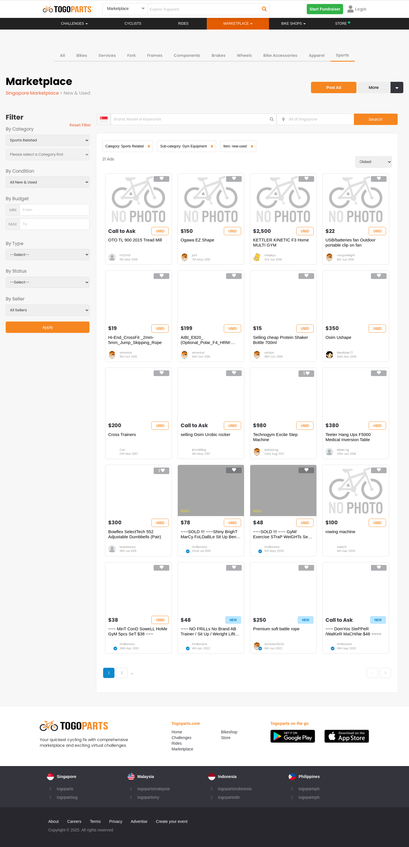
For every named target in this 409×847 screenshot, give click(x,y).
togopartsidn (229, 797)
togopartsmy (148, 797)
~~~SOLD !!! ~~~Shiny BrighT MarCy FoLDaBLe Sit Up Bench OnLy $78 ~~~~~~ (211, 534)
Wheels (244, 55)
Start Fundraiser (325, 9)
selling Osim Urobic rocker (205, 434)
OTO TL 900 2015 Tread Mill (135, 239)
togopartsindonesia (235, 788)
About (53, 821)
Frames (154, 55)
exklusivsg (271, 450)
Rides (183, 24)
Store (225, 737)
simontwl (126, 353)
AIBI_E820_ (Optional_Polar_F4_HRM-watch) (206, 340)
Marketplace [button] (238, 24)
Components (187, 55)
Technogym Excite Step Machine (275, 437)
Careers (74, 821)
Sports (342, 55)
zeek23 (342, 547)
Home (177, 732)
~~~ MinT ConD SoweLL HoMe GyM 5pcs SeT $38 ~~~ (137, 631)
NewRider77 (345, 353)
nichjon (269, 353)
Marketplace (182, 749)
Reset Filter (80, 125)
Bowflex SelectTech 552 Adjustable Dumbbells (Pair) (134, 534)
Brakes (219, 55)
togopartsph (309, 788)
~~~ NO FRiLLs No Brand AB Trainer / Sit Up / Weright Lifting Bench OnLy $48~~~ (210, 631)
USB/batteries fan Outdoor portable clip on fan (350, 242)
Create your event (171, 821)
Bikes (81, 55)
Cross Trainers (122, 434)
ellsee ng (343, 450)
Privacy (115, 821)
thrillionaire (199, 547)
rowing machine (340, 531)
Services (107, 55)
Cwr (122, 450)
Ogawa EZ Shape (197, 239)
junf (194, 255)
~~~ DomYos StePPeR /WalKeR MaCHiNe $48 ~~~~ (353, 631)
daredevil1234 (274, 644)
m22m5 (125, 255)
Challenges (74, 24)
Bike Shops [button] (293, 24)
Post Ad (333, 87)
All (62, 55)
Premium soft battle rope (276, 628)
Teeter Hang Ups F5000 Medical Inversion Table (348, 437)
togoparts (65, 788)
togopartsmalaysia (153, 788)
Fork (131, 55)
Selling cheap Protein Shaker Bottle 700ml (280, 340)
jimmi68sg (199, 450)
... (132, 673)
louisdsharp (128, 547)
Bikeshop (229, 732)
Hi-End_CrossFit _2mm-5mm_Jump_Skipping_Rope (135, 340)
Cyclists (133, 24)
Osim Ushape (338, 337)
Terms (95, 821)
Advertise (139, 821)
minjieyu (270, 255)
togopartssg (67, 797)
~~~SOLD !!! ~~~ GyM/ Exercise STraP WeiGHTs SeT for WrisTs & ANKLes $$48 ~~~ (282, 534)
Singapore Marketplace (33, 93)
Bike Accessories (280, 55)
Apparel (317, 55)
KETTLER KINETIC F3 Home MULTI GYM (281, 242)
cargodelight (346, 255)
